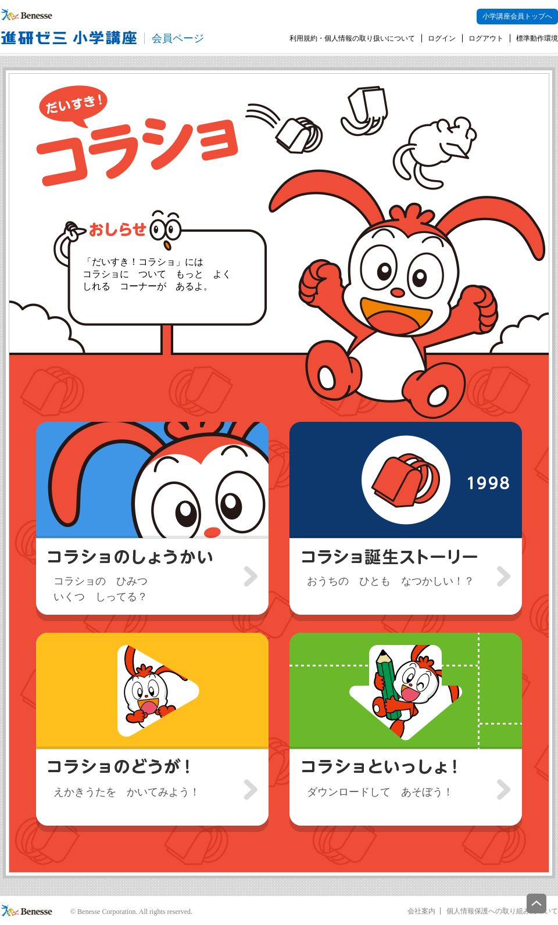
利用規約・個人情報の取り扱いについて (352, 38)
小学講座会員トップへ (517, 16)
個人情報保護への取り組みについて (502, 911)
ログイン (442, 38)
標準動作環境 (537, 38)
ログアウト (485, 38)
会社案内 (421, 911)
